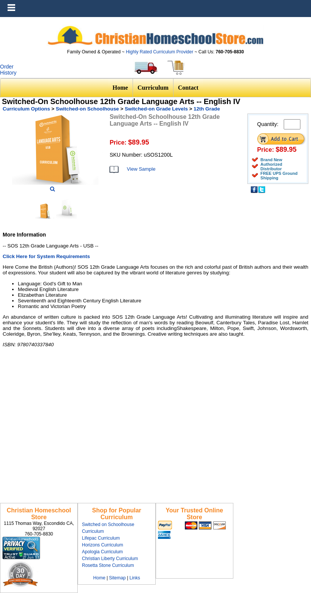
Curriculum (153, 87)
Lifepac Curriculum (101, 538)
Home (120, 87)
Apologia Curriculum (102, 551)
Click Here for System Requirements (46, 256)
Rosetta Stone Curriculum (108, 565)
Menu (303, 4)
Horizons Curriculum (102, 545)
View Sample (141, 169)
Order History (8, 70)
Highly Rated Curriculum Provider (160, 51)
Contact (188, 87)
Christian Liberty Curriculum (110, 558)
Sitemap (117, 578)
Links (135, 578)
